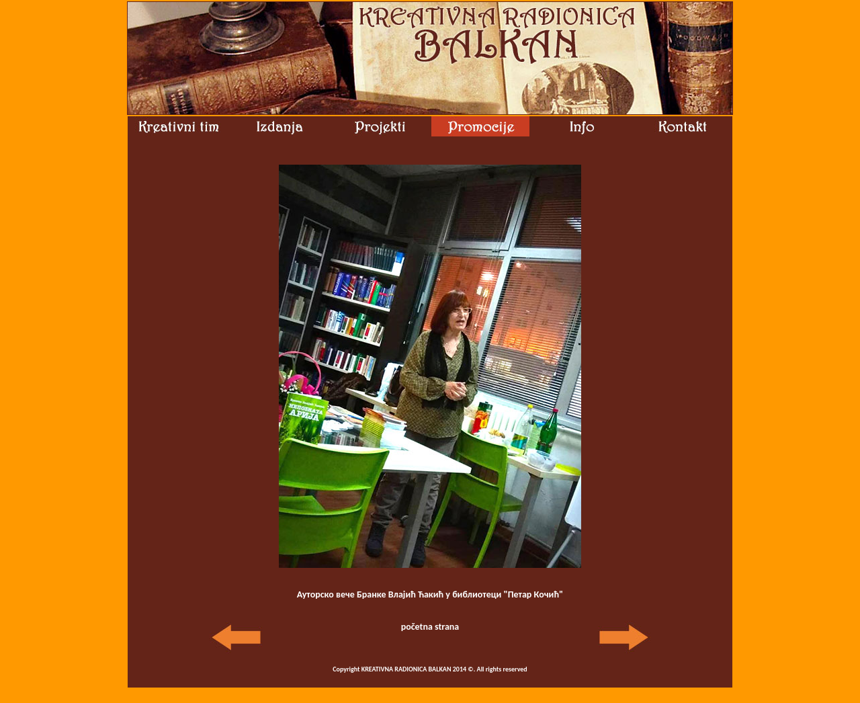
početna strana (430, 626)
